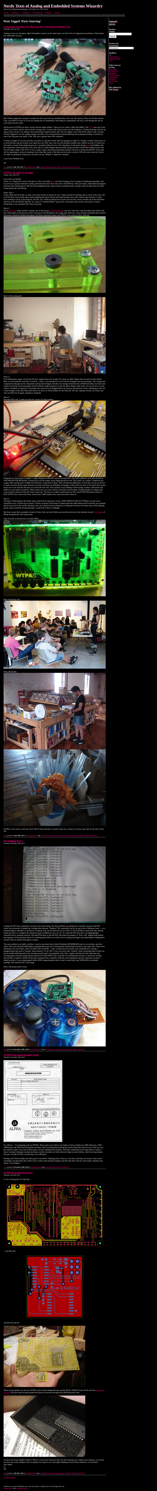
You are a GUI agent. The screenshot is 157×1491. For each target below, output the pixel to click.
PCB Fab (68, 1473)
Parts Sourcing (51, 167)
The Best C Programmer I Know (113, 81)
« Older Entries (10, 1477)
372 (5, 1167)
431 (5, 167)
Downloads (37, 13)
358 (5, 1473)
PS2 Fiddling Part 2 (13, 841)
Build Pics (43, 1473)
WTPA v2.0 (76, 167)
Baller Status (113, 69)
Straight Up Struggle (76, 835)
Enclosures (51, 835)
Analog (42, 167)
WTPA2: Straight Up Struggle (18, 172)
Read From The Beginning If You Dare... (114, 59)
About (6, 13)
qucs (87, 145)
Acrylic (43, 835)
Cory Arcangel (56, 1049)
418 (5, 835)
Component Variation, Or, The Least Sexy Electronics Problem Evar (37, 27)
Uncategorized (30, 167)
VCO (91, 127)
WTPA (69, 167)
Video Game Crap (79, 1049)
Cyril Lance (98, 512)
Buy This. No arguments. (113, 72)
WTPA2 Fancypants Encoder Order (21, 1055)
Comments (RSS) (21, 1488)
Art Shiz (48, 1049)
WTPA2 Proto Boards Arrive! (18, 1172)
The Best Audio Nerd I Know (114, 76)
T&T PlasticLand (57, 210)
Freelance (26, 13)
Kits (56, 835)
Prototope (12, 210)
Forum (57, 13)
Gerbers (50, 1473)
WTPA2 (48, 13)
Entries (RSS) (8, 1488)
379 (5, 1049)
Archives (15, 13)
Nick (53, 181)
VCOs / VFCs (61, 167)
